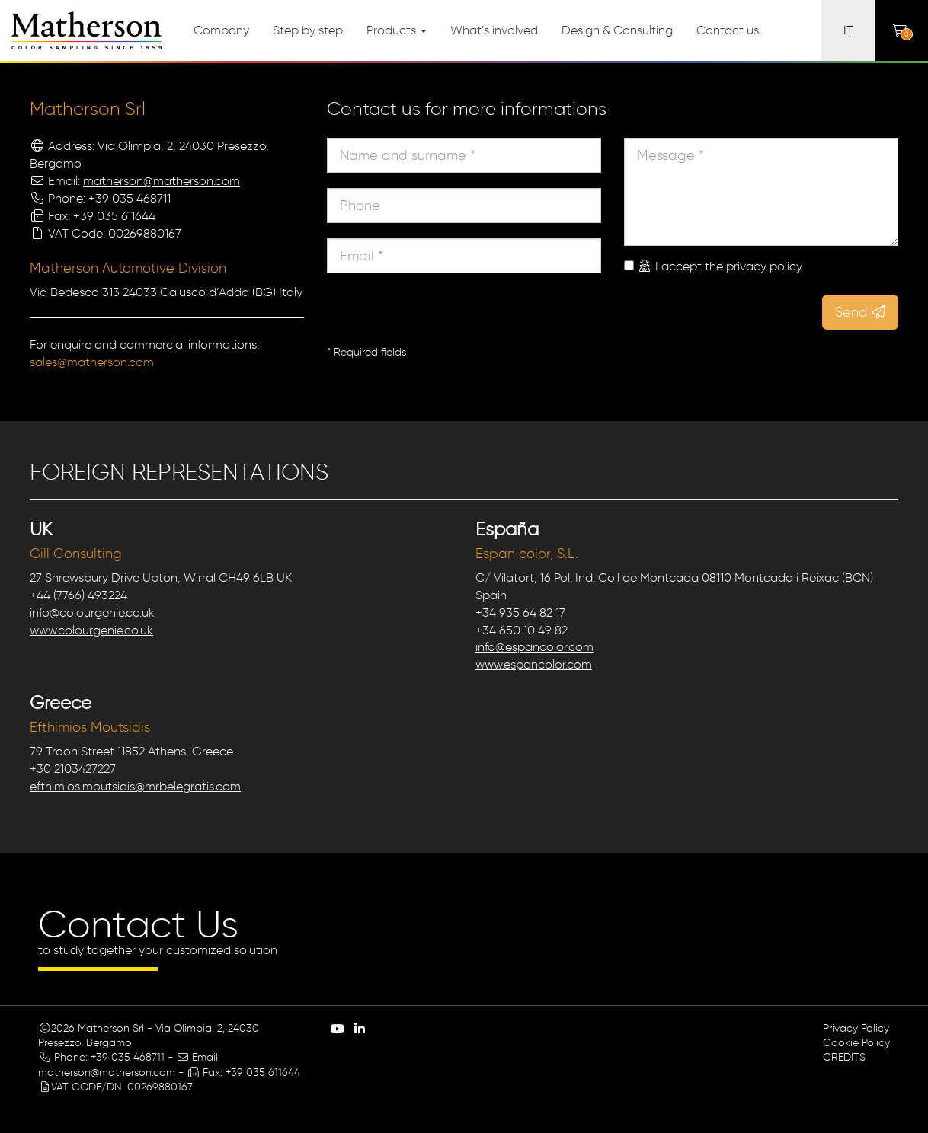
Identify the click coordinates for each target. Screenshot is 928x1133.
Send (860, 312)
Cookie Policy (856, 1042)
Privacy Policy (856, 1028)
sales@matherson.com (92, 362)
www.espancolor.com (533, 664)
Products (396, 30)
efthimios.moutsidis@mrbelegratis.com (135, 786)
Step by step (308, 30)
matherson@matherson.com (161, 181)
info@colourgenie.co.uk (92, 612)
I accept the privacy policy (719, 266)
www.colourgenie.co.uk (91, 630)
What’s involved (494, 30)
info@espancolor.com (534, 647)
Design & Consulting (617, 30)
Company (221, 30)
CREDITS (844, 1057)
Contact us (727, 30)
